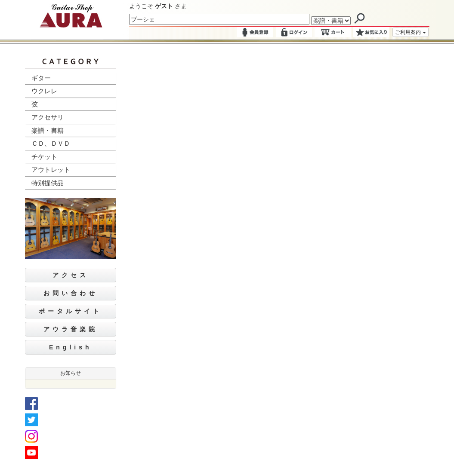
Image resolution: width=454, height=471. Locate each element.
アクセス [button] (71, 275)
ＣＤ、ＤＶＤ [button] (50, 143)
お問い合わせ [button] (70, 293)
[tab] (71, 78)
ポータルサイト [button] (70, 311)
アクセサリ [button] (47, 117)
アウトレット (50, 169)
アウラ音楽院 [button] (70, 329)
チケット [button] (44, 156)
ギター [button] (41, 78)
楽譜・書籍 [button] (47, 130)
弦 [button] (34, 104)
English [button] (70, 347)
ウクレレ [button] (44, 91)
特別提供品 (47, 183)
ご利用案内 (410, 32)
